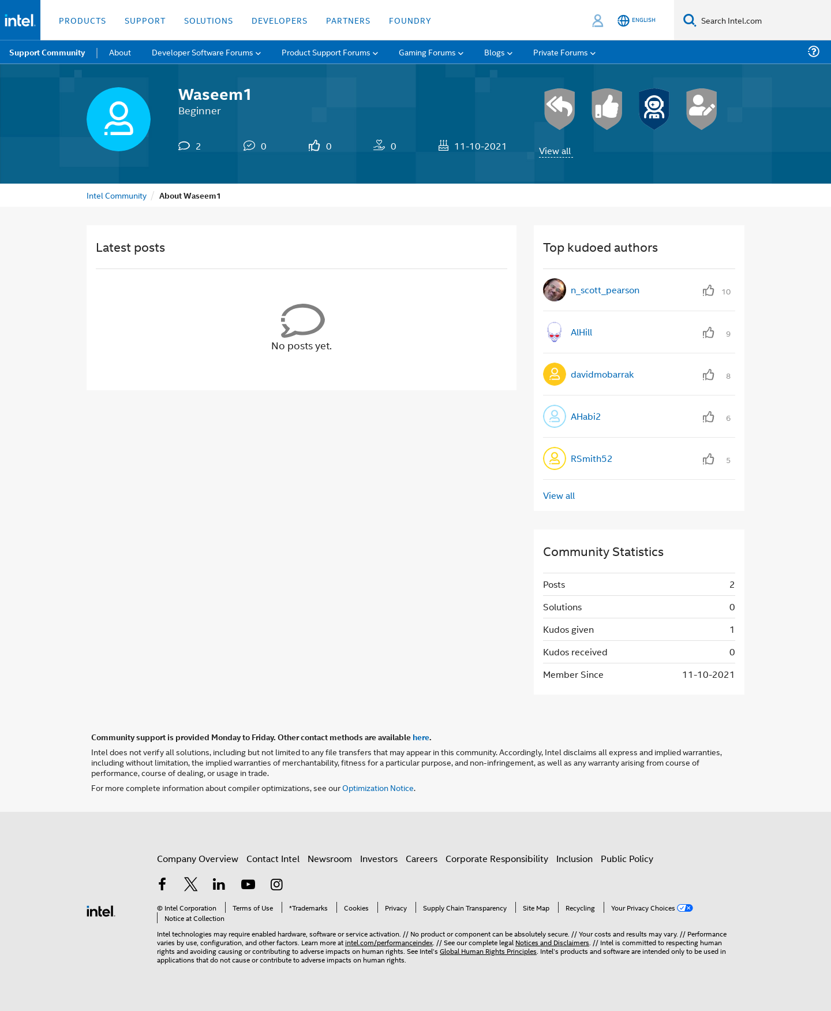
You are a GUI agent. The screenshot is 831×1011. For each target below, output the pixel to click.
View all (555, 150)
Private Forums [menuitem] (560, 52)
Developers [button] (280, 20)
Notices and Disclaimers (552, 942)
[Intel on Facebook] (162, 885)
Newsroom (330, 858)
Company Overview (197, 858)
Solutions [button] (208, 20)
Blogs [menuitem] (494, 52)
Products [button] (82, 20)
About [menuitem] (120, 52)
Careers (421, 858)
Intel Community (117, 195)
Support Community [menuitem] (47, 52)
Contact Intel (273, 858)
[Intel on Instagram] (276, 885)
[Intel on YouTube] (248, 885)
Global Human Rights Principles (488, 950)
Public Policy (627, 858)
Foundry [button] (410, 20)
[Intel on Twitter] (191, 885)
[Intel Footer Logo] (101, 909)
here (421, 736)
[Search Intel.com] (764, 20)
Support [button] (145, 20)
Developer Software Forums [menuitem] (202, 52)
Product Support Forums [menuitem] (326, 52)
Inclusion (574, 858)
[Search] (690, 20)
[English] (636, 20)
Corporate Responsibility (497, 858)
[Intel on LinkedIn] (219, 885)
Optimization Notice (378, 787)
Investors (379, 858)
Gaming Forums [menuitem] (427, 52)
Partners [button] (348, 20)
